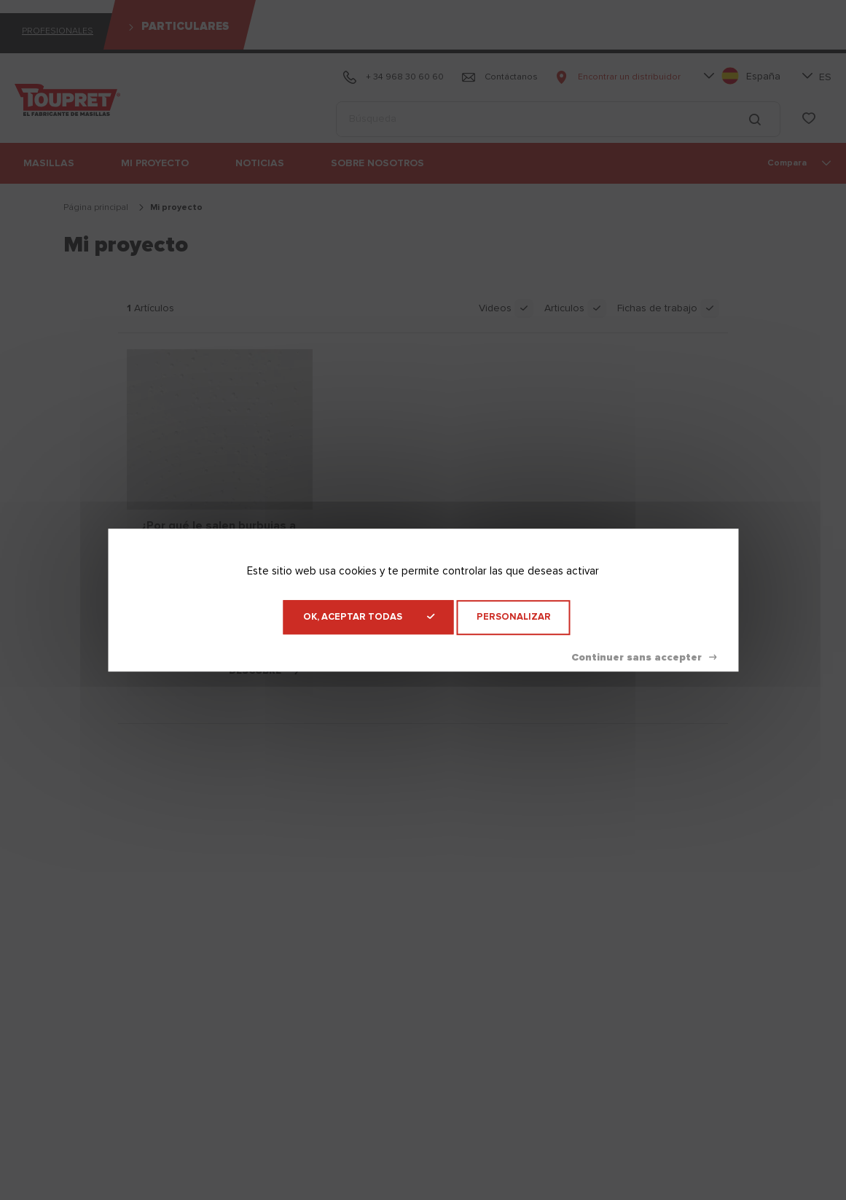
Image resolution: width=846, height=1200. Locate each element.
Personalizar (514, 617)
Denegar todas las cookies (643, 657)
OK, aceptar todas (368, 617)
